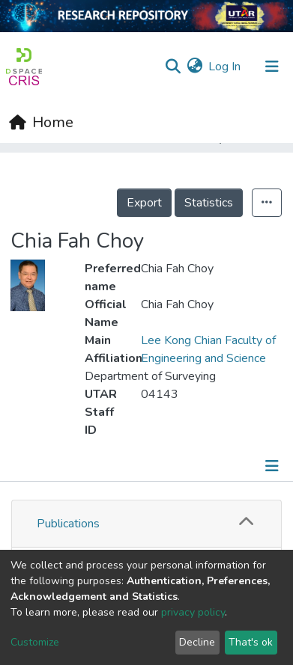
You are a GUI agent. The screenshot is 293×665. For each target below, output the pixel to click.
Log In (225, 66)
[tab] (146, 524)
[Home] (41, 123)
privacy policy (193, 612)
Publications (68, 523)
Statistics (208, 202)
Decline (197, 642)
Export (144, 202)
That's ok (251, 642)
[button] (194, 67)
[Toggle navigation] (273, 466)
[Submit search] (172, 67)
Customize (34, 642)
